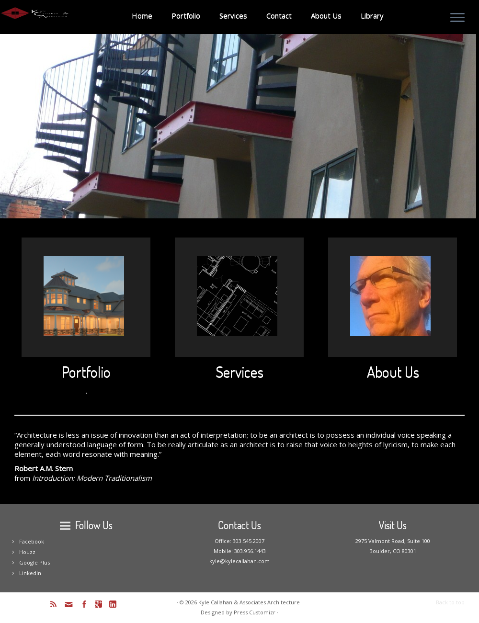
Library (372, 15)
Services (233, 15)
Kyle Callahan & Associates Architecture (249, 602)
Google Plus (34, 562)
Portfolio (185, 15)
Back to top (450, 602)
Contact (279, 15)
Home (142, 15)
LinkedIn (30, 573)
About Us (326, 15)
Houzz (27, 551)
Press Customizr (254, 612)
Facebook (31, 541)
